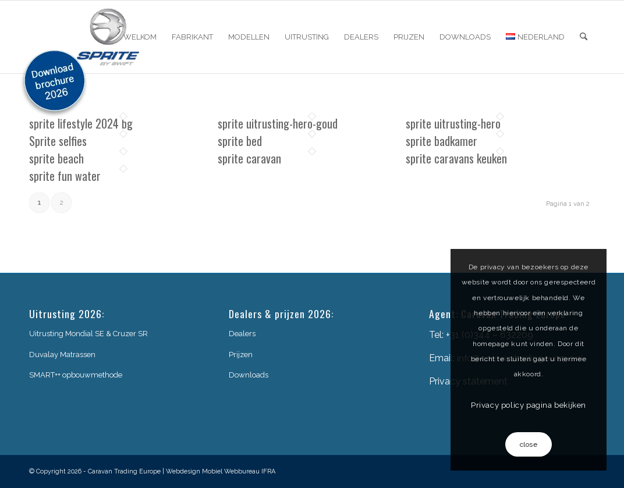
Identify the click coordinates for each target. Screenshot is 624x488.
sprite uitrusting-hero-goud (278, 123)
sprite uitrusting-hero (453, 123)
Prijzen (241, 354)
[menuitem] (140, 37)
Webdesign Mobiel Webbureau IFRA (220, 471)
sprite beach (56, 158)
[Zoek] (583, 37)
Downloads (248, 375)
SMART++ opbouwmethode (75, 375)
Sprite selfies (58, 140)
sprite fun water (65, 175)
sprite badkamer (441, 140)
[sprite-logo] (108, 37)
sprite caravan (249, 158)
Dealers (242, 333)
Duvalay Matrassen (62, 354)
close (529, 444)
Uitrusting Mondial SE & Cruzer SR (88, 333)
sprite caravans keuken (456, 158)
